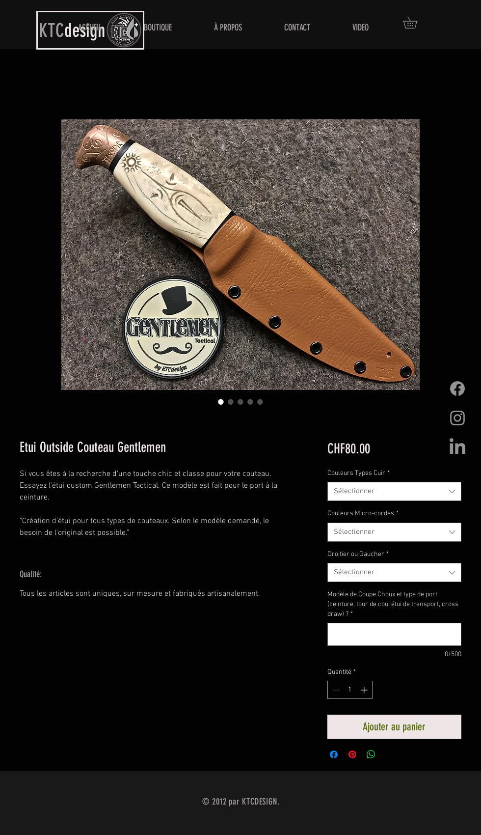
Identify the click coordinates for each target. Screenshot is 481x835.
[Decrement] (335, 689)
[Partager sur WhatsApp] (371, 754)
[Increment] (365, 689)
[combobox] (394, 491)
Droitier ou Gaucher (358, 554)
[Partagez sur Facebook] (334, 754)
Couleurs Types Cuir (358, 473)
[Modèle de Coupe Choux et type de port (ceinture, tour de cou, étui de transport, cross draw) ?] (394, 634)
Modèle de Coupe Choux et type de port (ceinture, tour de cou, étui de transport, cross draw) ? (392, 604)
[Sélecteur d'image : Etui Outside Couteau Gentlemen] (221, 402)
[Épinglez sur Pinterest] (352, 754)
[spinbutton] (350, 689)
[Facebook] (457, 388)
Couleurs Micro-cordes (363, 513)
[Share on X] (390, 754)
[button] (415, 22)
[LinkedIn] (457, 447)
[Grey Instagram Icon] (457, 418)
